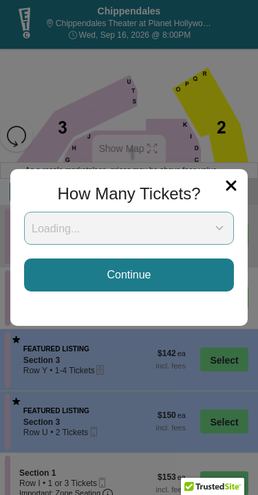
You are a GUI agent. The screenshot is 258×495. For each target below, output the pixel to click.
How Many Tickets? (128, 193)
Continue (129, 274)
